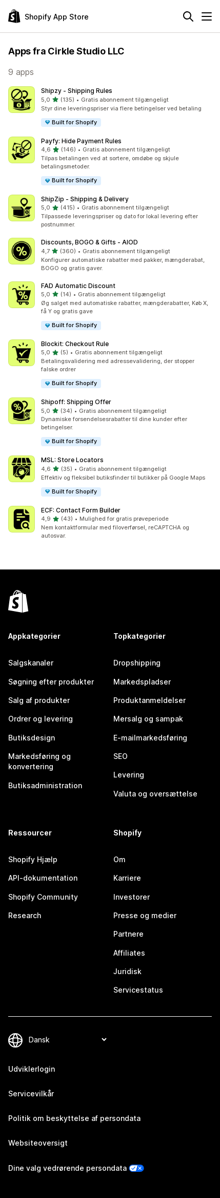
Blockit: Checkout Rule (75, 344)
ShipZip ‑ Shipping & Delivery (85, 199)
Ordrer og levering (40, 718)
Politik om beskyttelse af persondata (74, 1118)
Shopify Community (43, 896)
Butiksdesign (31, 737)
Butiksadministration (45, 785)
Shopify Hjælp (32, 859)
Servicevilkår (31, 1093)
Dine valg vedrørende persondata (67, 1168)
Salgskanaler (30, 662)
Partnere (128, 933)
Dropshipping (137, 662)
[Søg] (188, 16)
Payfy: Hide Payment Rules (81, 141)
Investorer (131, 896)
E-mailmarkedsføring (150, 737)
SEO (120, 756)
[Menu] (207, 16)
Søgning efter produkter (51, 681)
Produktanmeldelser (149, 700)
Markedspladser (142, 681)
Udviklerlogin (31, 1068)
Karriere (127, 877)
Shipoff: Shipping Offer (76, 402)
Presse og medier (144, 915)
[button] (110, 107)
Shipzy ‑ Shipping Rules (76, 90)
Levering (128, 774)
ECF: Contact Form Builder (81, 510)
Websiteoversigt (38, 1142)
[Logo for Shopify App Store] (48, 16)
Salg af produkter (39, 700)
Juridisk (127, 971)
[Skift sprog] (67, 1039)
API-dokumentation (42, 877)
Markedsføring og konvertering (39, 761)
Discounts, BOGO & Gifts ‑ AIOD (89, 242)
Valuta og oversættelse (155, 793)
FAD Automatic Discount (78, 286)
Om (119, 859)
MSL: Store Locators (72, 460)
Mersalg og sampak (148, 718)
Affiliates (129, 952)
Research (24, 915)
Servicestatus (138, 989)
